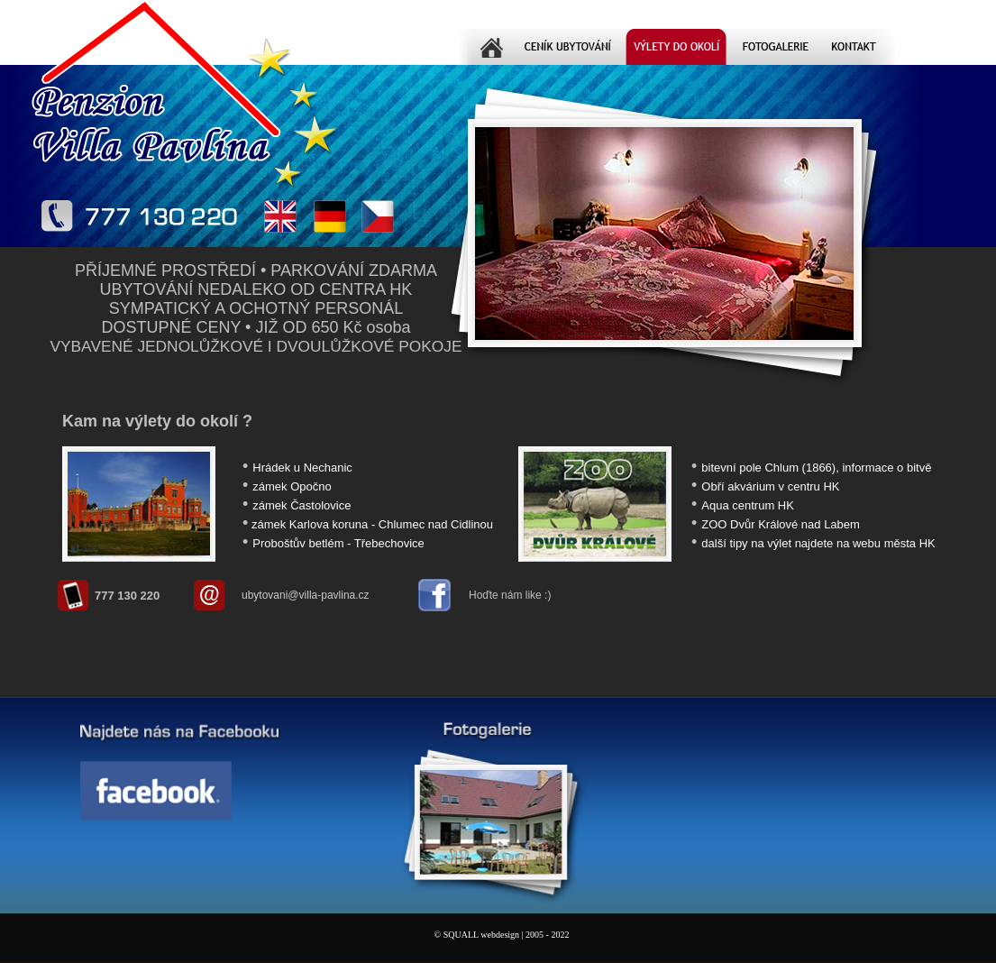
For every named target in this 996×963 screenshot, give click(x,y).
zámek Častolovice (301, 505)
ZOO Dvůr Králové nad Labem (780, 524)
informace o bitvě (886, 467)
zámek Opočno (291, 486)
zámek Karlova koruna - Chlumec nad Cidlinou (372, 524)
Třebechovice (389, 543)
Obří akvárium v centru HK (770, 486)
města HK (910, 543)
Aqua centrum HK (747, 505)
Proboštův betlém (297, 543)
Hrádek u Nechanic (302, 467)
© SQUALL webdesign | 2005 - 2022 (502, 935)
